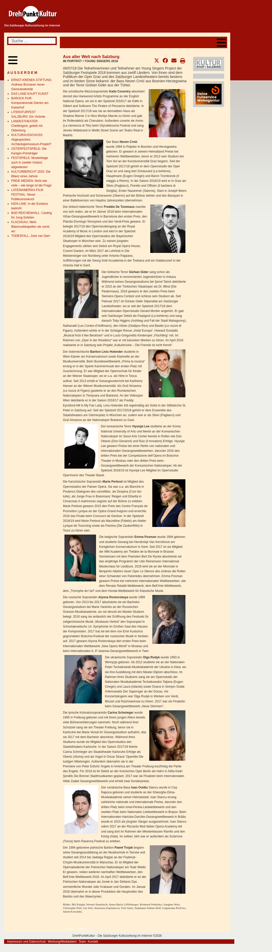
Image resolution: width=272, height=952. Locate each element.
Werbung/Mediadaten (62, 941)
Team (82, 941)
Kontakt (93, 941)
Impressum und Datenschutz (26, 941)
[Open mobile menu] (221, 42)
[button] (156, 60)
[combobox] (32, 41)
